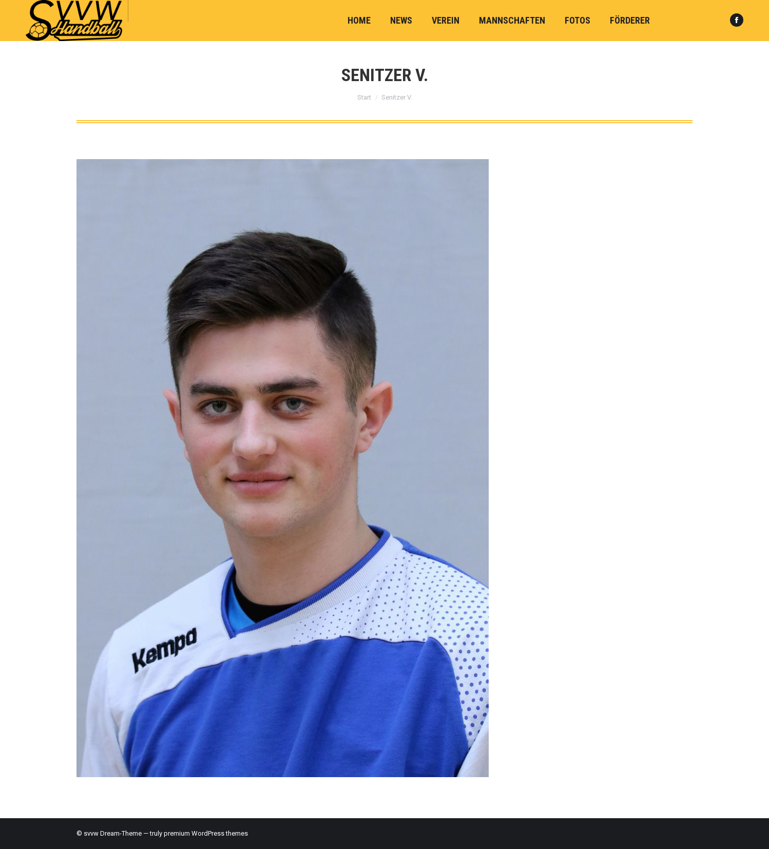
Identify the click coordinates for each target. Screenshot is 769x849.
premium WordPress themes (206, 833)
